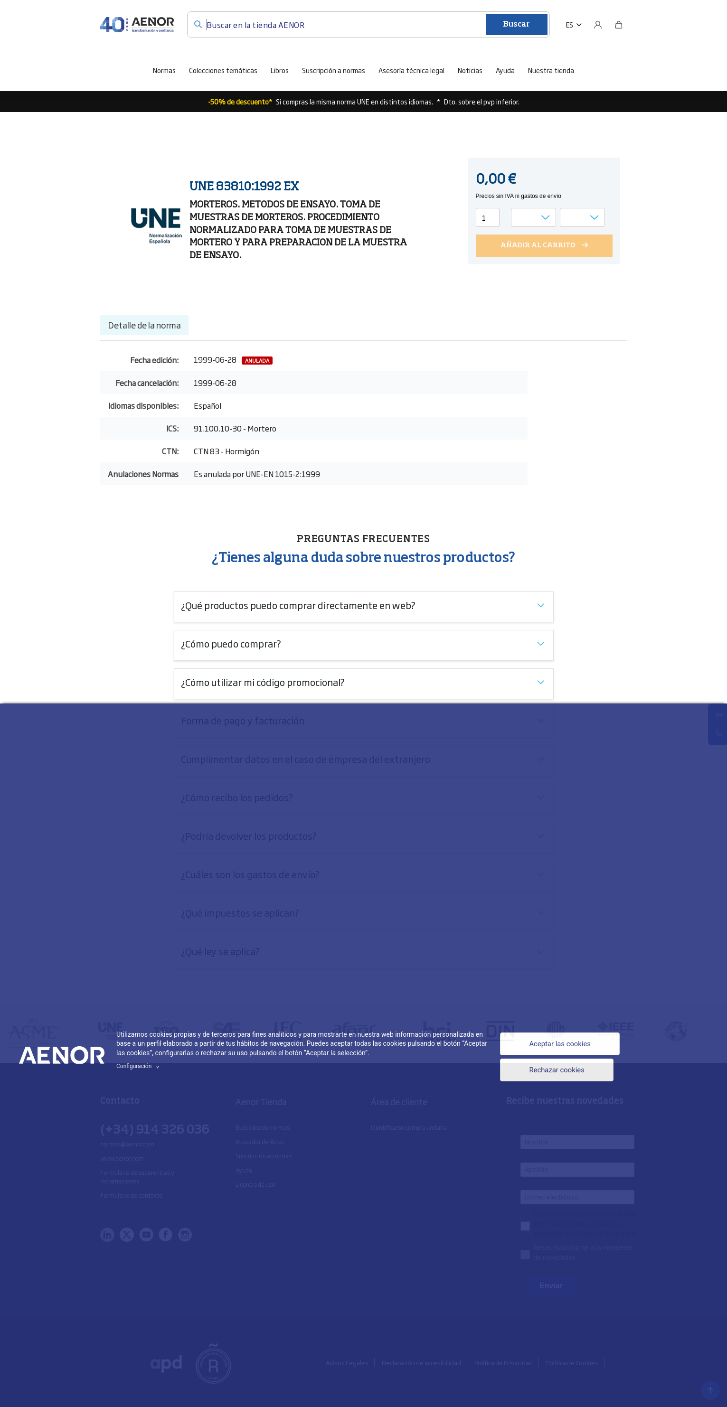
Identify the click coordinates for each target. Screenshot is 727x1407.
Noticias (470, 70)
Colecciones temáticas (223, 70)
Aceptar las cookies (557, 1043)
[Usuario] (597, 24)
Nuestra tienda (551, 70)
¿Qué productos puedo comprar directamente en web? (298, 605)
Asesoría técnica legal (411, 70)
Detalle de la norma (144, 325)
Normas (164, 70)
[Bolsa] (618, 24)
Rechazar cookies (554, 1071)
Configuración (139, 1066)
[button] (574, 24)
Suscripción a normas (333, 70)
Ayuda (505, 70)
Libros (280, 70)
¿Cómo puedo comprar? (231, 643)
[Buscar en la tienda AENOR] (368, 24)
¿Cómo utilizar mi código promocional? (263, 681)
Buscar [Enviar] (516, 24)
